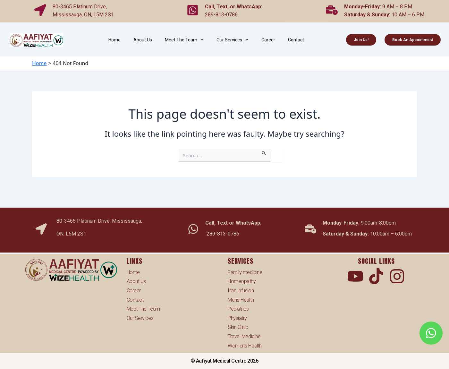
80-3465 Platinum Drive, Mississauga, (99, 218)
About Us (142, 39)
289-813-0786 (221, 13)
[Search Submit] (264, 152)
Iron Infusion (241, 290)
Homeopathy (242, 281)
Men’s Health (241, 300)
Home (114, 39)
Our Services (232, 40)
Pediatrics (238, 309)
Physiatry (237, 318)
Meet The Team (184, 40)
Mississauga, (68, 13)
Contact (296, 39)
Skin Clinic (238, 327)
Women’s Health (245, 346)
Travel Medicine (244, 336)
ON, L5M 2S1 (99, 13)
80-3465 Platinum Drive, (80, 5)
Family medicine (245, 272)
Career (268, 39)
